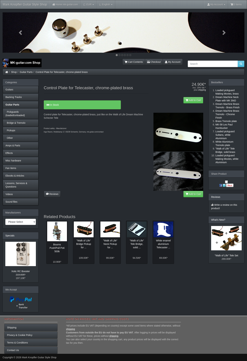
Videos (9, 194)
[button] (21, 32)
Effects (9, 153)
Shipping (11, 327)
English (105, 4)
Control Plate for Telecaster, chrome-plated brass (62, 72)
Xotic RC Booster (20, 271)
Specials (9, 235)
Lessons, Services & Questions (16, 185)
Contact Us (13, 350)
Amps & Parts (12, 145)
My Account (172, 62)
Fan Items (10, 168)
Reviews (52, 194)
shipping (202, 90)
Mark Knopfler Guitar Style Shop (25, 4)
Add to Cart (193, 100)
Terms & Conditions (17, 342)
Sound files (11, 201)
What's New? (218, 219)
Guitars (9, 89)
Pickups (10, 130)
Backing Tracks (13, 97)
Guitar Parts (26, 72)
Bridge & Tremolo (15, 122)
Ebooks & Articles (14, 175)
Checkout (154, 62)
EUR (88, 4)
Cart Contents (134, 62)
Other (9, 138)
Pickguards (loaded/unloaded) (15, 113)
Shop (14, 72)
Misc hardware (13, 160)
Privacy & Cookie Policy (19, 335)
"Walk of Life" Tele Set (226, 255)
